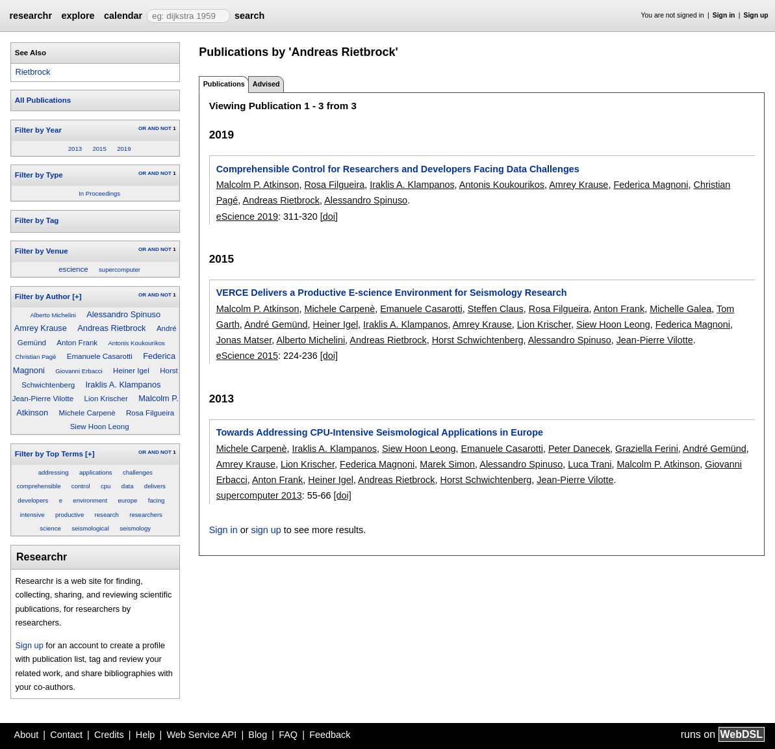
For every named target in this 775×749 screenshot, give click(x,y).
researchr (30, 15)
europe (127, 500)
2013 (75, 148)
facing (156, 500)
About (26, 734)
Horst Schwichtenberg (478, 340)
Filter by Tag (37, 220)
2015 (99, 148)
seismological (90, 528)
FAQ (288, 734)
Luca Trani (589, 464)
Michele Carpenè (87, 413)
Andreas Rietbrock (111, 328)
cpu (105, 486)
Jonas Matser (244, 340)
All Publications (43, 100)
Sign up (756, 15)
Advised (266, 84)
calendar (123, 15)
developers (33, 500)
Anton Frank (77, 343)
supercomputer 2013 (259, 495)
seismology (135, 528)
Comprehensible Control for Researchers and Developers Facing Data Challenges (397, 169)
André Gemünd (276, 324)
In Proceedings (99, 193)
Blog (257, 734)
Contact (66, 734)
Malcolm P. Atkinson (257, 184)
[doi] (329, 216)
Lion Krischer (106, 398)
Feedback (329, 734)
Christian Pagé (35, 356)
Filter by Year (38, 130)
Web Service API (201, 734)
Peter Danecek (579, 448)
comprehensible (39, 486)
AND (153, 128)
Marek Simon (447, 464)
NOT (166, 128)
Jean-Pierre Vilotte (43, 398)
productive (69, 514)
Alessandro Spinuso (123, 314)
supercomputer (119, 269)
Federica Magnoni (650, 184)
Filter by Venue (41, 251)
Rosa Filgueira (150, 413)
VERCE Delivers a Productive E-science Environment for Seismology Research (391, 292)
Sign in (724, 15)
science (50, 528)
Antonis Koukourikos (136, 343)
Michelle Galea (680, 309)
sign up (266, 530)
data (127, 486)
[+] (76, 296)
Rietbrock (32, 72)
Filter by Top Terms (49, 454)
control (80, 486)
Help (145, 734)
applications (95, 472)
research (107, 514)
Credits (109, 734)
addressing (53, 472)
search (249, 15)
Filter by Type (39, 175)
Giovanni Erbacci (79, 370)
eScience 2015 (247, 355)
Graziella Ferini (646, 448)
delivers (155, 486)
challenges (138, 472)
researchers (145, 514)
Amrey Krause (40, 328)
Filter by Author (42, 296)
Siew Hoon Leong (99, 426)
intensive (32, 514)
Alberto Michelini (52, 315)
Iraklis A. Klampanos (123, 384)
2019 (124, 148)
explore (77, 15)
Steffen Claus (496, 309)
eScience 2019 (247, 216)
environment (90, 500)
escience (73, 269)
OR (142, 128)
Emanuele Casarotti (100, 356)
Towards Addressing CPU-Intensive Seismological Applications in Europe (379, 432)
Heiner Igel (131, 370)
